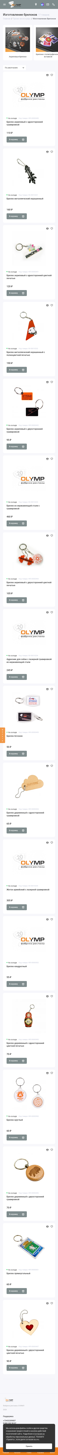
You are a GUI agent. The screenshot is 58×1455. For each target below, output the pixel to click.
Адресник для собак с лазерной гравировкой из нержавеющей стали (29, 660)
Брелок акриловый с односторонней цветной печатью (29, 277)
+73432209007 (9, 1421)
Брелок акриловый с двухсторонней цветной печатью (29, 584)
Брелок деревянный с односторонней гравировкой (25, 814)
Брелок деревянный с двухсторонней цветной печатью (25, 1351)
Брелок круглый (15, 1120)
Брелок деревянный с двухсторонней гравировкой (25, 1198)
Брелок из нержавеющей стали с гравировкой (23, 507)
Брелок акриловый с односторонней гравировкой (25, 123)
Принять (29, 1446)
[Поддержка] (53, 4)
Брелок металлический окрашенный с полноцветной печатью (26, 353)
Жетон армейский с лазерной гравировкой (28, 889)
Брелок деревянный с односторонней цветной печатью (25, 1044)
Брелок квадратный (17, 966)
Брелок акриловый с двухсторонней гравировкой (25, 430)
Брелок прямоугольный (18, 1273)
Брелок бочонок (15, 736)
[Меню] (4, 4)
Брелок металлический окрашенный (25, 198)
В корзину (16, 139)
